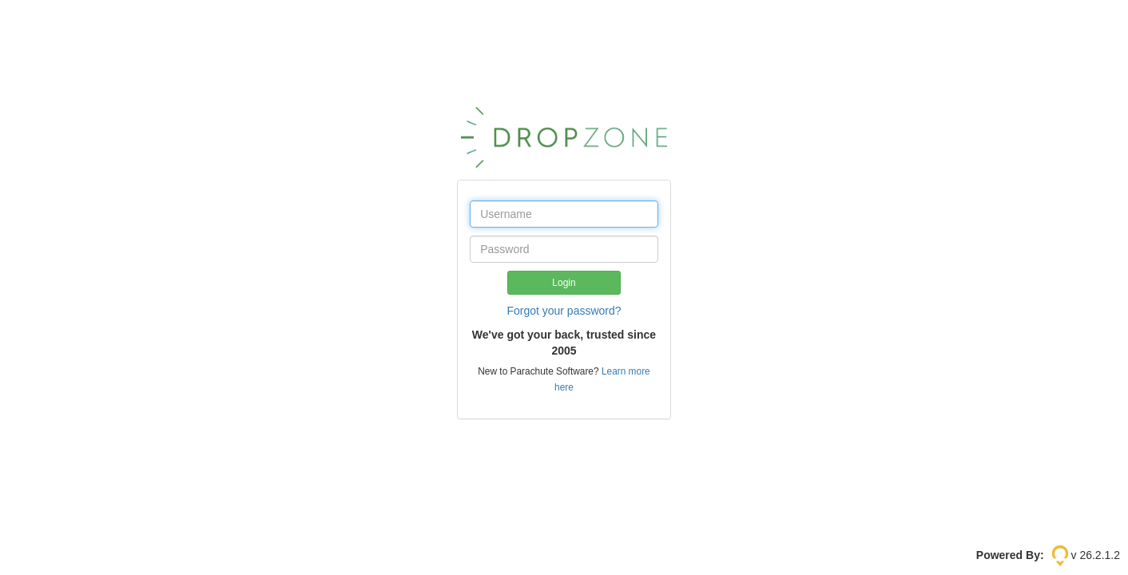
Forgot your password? (563, 310)
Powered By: (1010, 555)
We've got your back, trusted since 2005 (564, 342)
